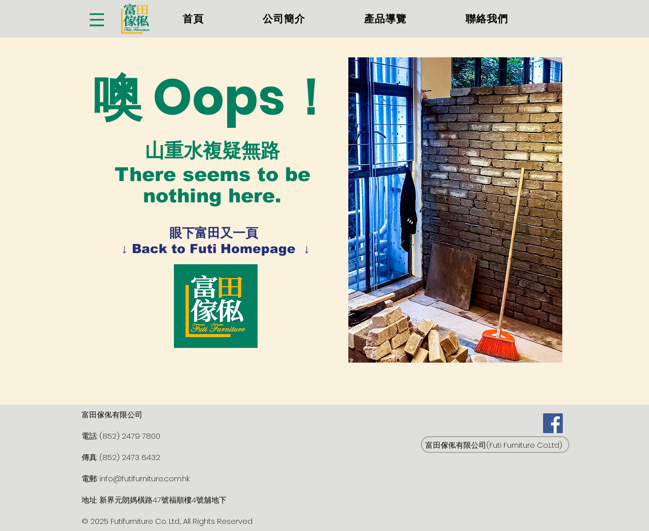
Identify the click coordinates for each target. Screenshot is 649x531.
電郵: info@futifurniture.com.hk (136, 478)
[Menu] (97, 19)
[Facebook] (553, 423)
